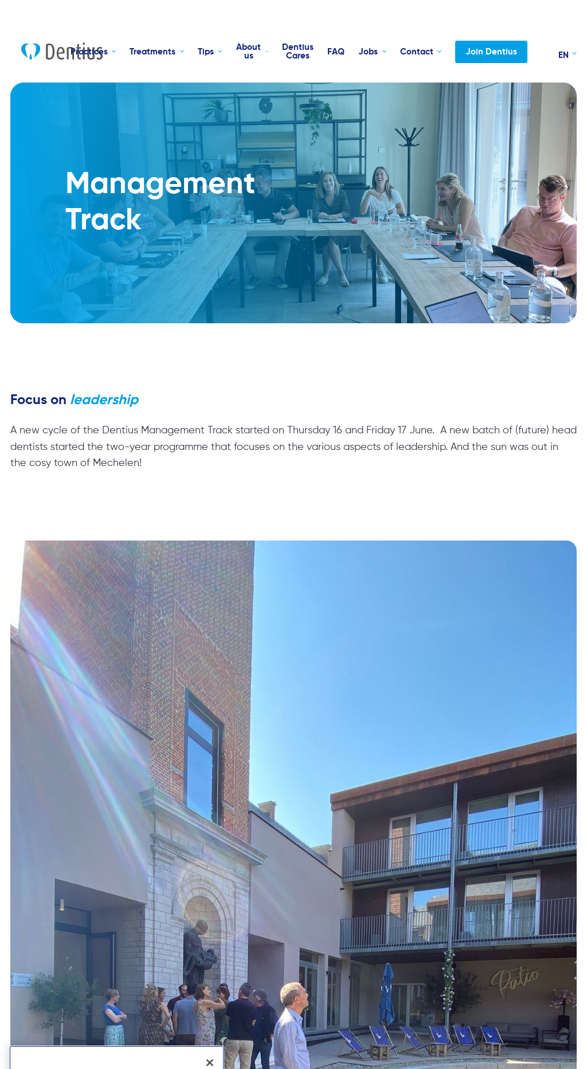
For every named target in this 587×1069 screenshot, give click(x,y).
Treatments (152, 52)
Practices (89, 52)
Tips (206, 52)
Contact (416, 52)
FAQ (336, 52)
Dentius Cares (298, 51)
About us (248, 51)
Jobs (368, 52)
